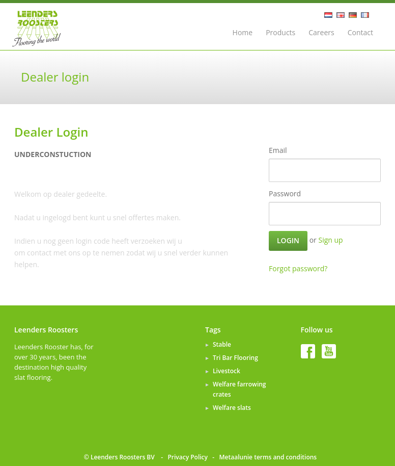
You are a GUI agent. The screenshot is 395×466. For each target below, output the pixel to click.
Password (285, 193)
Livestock (226, 371)
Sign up (330, 240)
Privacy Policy (187, 457)
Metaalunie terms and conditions (268, 457)
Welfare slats (232, 407)
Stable (222, 344)
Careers (321, 32)
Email (278, 150)
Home (243, 32)
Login (288, 240)
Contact (360, 32)
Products (280, 32)
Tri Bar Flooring (235, 357)
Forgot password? (298, 268)
